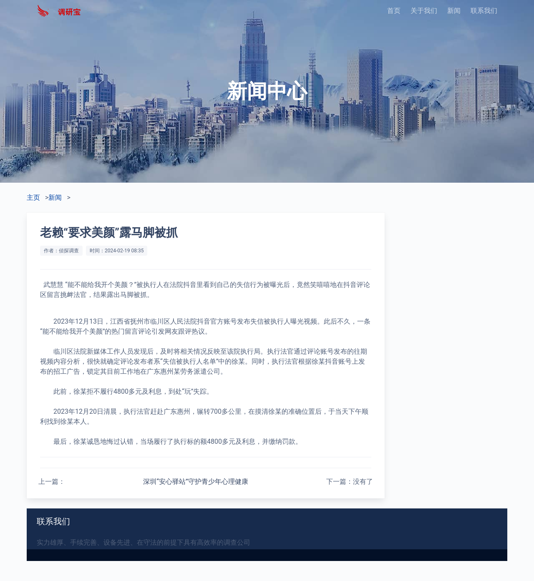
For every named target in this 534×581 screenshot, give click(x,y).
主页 (33, 197)
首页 (393, 11)
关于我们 (424, 11)
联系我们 (484, 11)
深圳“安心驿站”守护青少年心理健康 (195, 481)
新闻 (454, 11)
